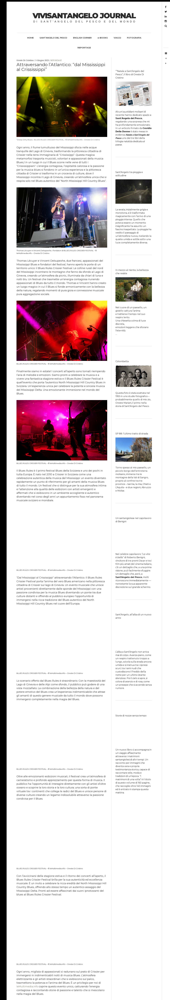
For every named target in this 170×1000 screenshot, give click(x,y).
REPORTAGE (84, 47)
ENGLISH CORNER (82, 37)
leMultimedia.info (27, 986)
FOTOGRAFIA (134, 37)
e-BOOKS (103, 37)
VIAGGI (117, 37)
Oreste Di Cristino (25, 60)
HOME (30, 37)
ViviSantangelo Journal (84, 15)
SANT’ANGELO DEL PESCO (53, 37)
